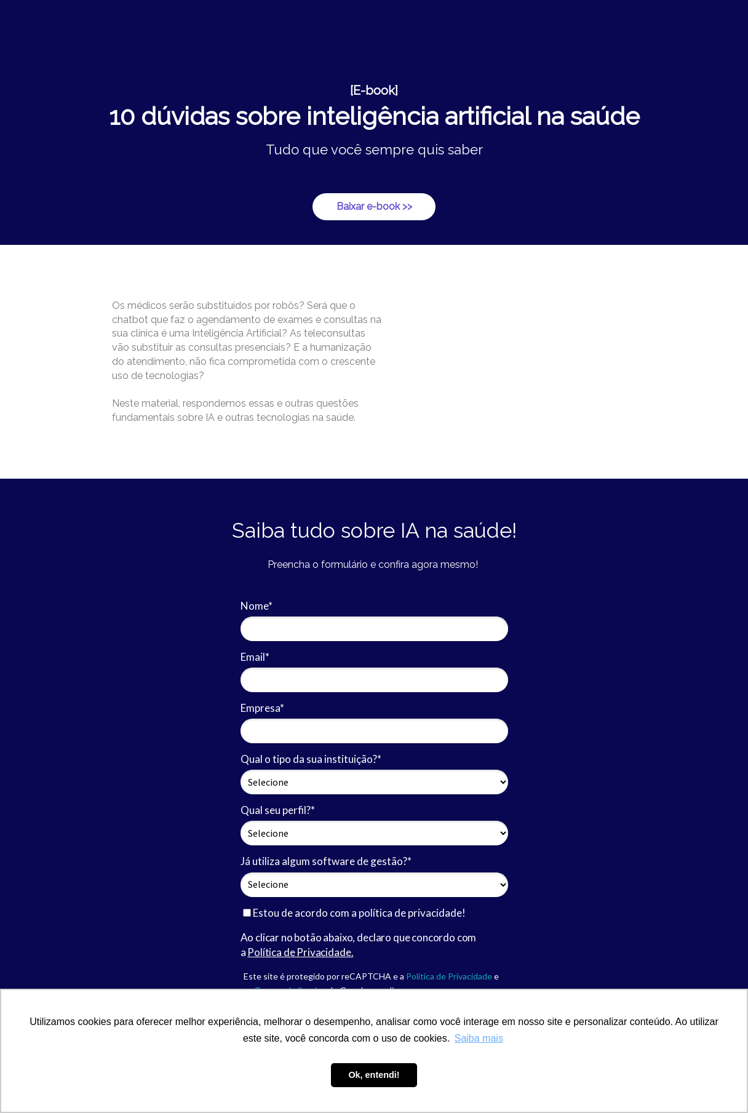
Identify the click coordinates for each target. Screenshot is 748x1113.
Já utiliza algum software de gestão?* (326, 861)
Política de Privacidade (449, 976)
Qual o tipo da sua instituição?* (311, 758)
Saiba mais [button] (479, 1038)
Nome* (257, 605)
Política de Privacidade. (300, 952)
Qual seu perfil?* (278, 810)
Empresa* (262, 707)
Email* (255, 656)
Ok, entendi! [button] (373, 1075)
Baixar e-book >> (374, 206)
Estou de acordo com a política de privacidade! (354, 912)
